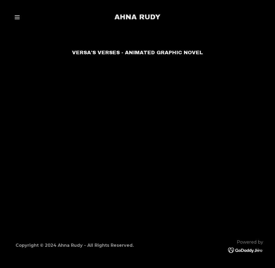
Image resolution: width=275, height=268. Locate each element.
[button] (17, 17)
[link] (137, 17)
